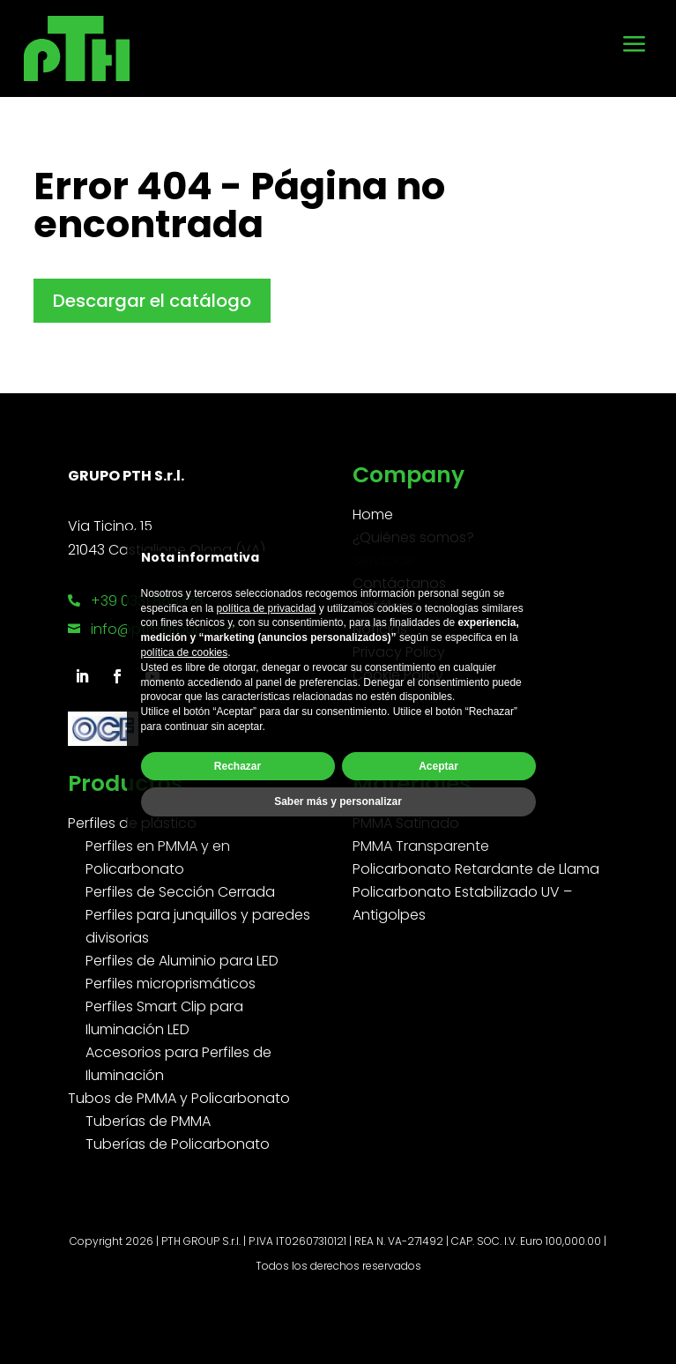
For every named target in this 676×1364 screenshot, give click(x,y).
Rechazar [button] (237, 766)
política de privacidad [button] (266, 608)
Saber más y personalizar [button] (338, 801)
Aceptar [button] (438, 766)
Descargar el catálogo (152, 300)
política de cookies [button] (184, 652)
